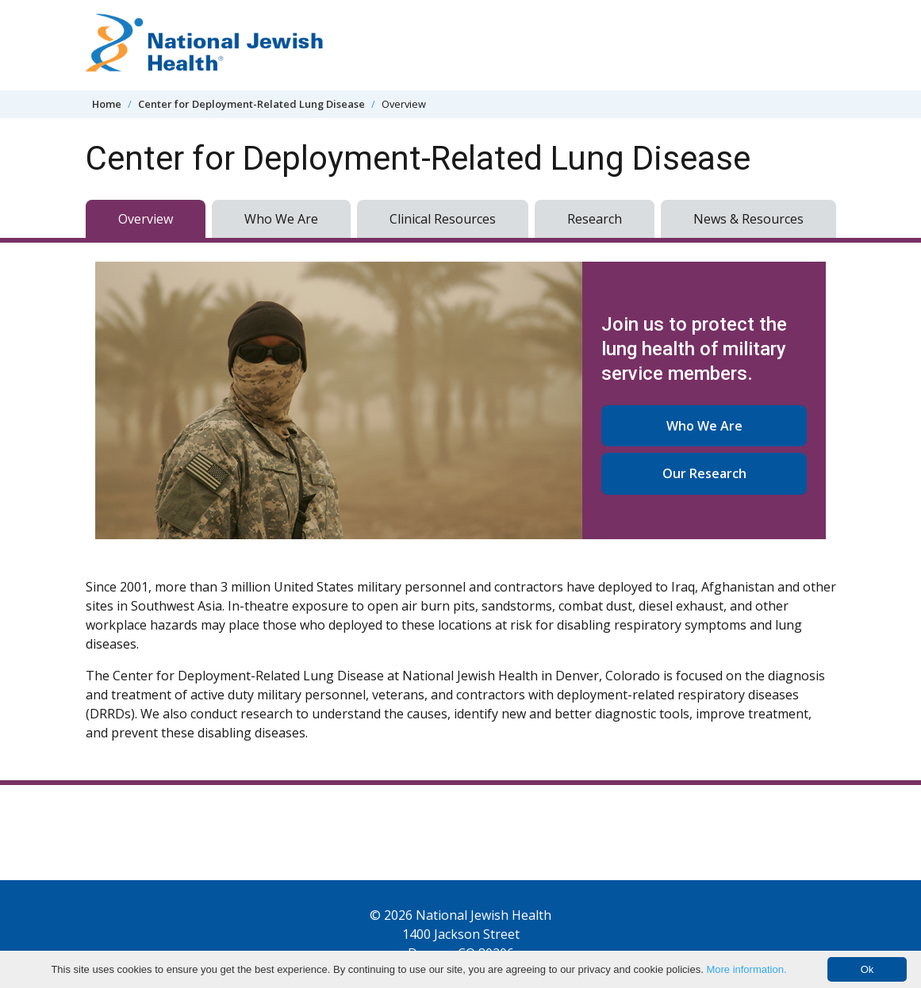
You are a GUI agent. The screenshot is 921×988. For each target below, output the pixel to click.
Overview (145, 219)
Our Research (704, 473)
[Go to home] (205, 45)
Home (106, 104)
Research (594, 219)
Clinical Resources (443, 219)
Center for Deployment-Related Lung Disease (251, 104)
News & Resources (748, 219)
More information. (746, 969)
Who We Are (281, 219)
